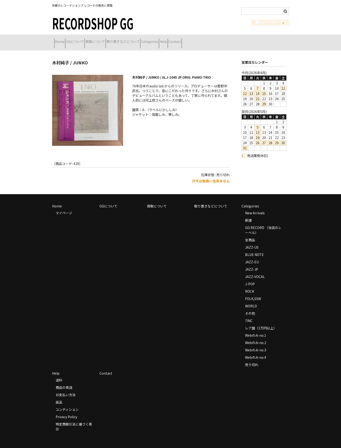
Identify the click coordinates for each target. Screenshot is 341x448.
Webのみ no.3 (255, 344)
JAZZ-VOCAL (255, 270)
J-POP (250, 278)
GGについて (85, 39)
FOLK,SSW (253, 292)
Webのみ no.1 (255, 329)
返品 (59, 396)
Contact (227, 39)
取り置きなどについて (150, 39)
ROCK (249, 285)
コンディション (67, 403)
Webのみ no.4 (255, 351)
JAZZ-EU (252, 256)
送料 (59, 374)
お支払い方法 (66, 388)
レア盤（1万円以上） (261, 322)
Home (62, 39)
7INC (248, 314)
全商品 (250, 234)
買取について (114, 39)
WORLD (251, 300)
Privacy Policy (66, 410)
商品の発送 (64, 381)
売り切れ (251, 358)
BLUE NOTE (254, 248)
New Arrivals (255, 207)
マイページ (64, 207)
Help (207, 39)
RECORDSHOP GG (93, 23)
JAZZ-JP (251, 263)
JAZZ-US (252, 241)
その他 (250, 307)
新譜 (248, 214)
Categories (185, 39)
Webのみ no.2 (255, 336)
